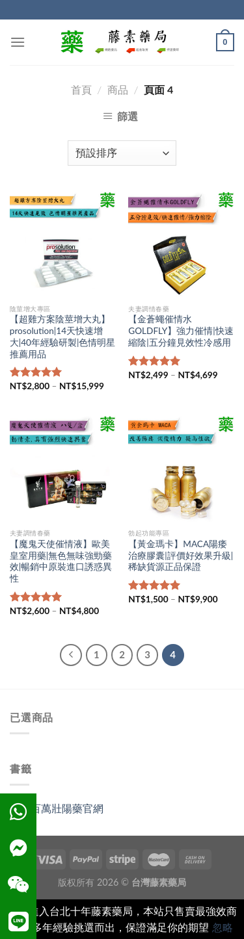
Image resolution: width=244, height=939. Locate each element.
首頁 (81, 89)
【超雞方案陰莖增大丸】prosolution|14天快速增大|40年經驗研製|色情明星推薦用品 (63, 336)
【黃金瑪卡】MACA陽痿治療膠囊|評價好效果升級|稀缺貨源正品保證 (180, 555)
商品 (117, 89)
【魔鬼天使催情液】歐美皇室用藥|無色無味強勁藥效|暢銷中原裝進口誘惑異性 (61, 561)
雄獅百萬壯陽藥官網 (56, 808)
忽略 (222, 927)
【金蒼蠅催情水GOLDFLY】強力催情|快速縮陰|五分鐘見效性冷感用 (180, 330)
